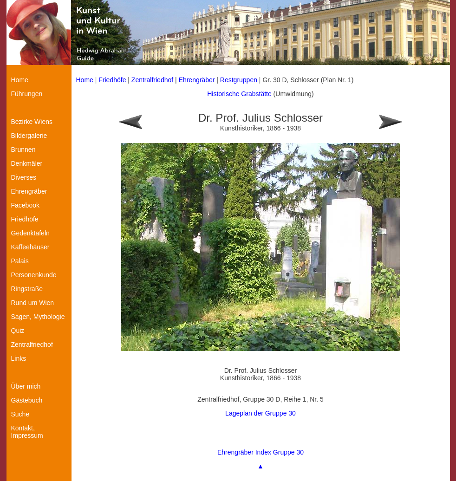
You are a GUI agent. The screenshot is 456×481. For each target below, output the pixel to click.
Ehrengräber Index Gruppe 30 (260, 452)
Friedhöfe (112, 80)
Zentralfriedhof (152, 80)
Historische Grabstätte (239, 94)
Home (84, 80)
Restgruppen (238, 80)
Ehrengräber (197, 80)
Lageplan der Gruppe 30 (260, 413)
